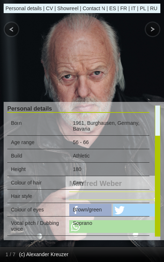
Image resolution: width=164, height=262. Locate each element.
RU (153, 8)
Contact (91, 8)
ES (112, 8)
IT (133, 8)
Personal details (23, 8)
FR (123, 8)
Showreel (67, 8)
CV (49, 8)
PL (143, 8)
